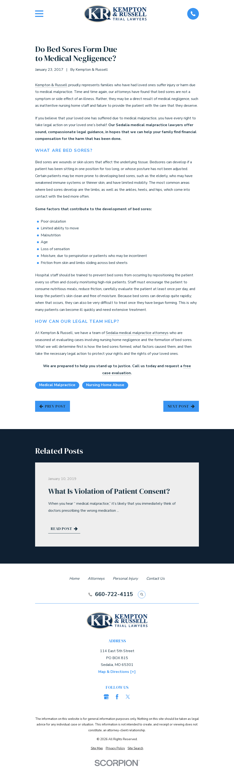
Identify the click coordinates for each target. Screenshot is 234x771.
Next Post (181, 406)
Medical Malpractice (57, 384)
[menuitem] (97, 748)
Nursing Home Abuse (105, 384)
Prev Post (52, 406)
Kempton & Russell (51, 85)
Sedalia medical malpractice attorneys (137, 332)
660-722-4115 (114, 594)
